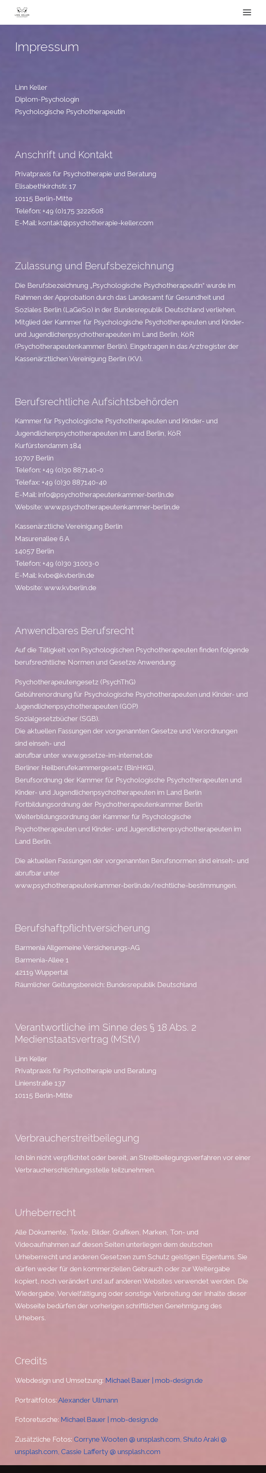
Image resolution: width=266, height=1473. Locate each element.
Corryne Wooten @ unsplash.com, (128, 1439)
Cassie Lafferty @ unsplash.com (110, 1451)
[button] (247, 12)
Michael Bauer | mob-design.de (154, 1380)
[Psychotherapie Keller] (22, 12)
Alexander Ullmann (88, 1400)
